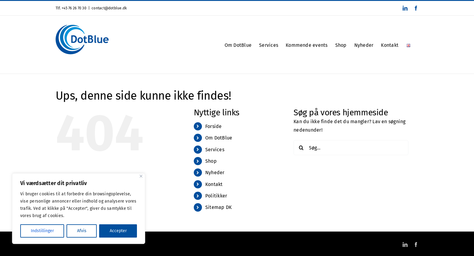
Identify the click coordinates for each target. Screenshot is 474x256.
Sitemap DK (218, 207)
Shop (211, 161)
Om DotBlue (218, 138)
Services (214, 149)
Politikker (216, 196)
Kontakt (214, 184)
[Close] (141, 176)
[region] (78, 208)
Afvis (81, 230)
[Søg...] (351, 147)
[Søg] (301, 147)
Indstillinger (42, 230)
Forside (213, 126)
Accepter (118, 230)
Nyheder (215, 172)
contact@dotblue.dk (109, 8)
